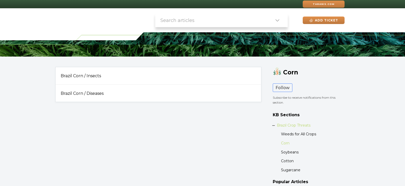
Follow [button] (283, 87)
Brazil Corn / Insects (81, 75)
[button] (277, 20)
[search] (211, 20)
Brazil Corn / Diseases (82, 93)
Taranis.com (323, 4)
